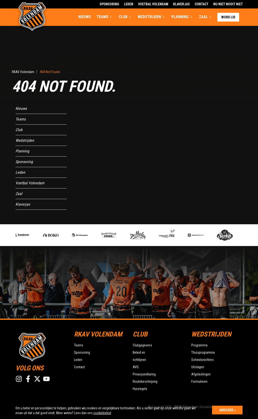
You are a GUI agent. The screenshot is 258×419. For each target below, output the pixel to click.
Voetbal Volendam (153, 4)
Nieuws (84, 17)
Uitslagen (197, 367)
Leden (128, 4)
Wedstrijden (152, 17)
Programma (199, 345)
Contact (201, 4)
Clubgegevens (142, 345)
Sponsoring (109, 4)
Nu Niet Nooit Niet (228, 4)
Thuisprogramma (203, 352)
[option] (88, 235)
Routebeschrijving (145, 381)
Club (125, 17)
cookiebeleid (102, 413)
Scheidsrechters (202, 360)
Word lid (228, 17)
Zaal (206, 17)
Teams (104, 17)
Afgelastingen (201, 374)
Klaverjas (181, 4)
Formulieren (199, 381)
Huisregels (140, 389)
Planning (182, 17)
